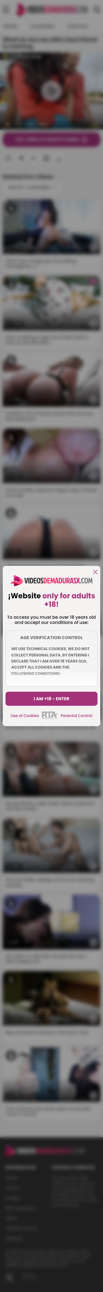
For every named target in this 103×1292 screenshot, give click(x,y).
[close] (95, 572)
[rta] (50, 718)
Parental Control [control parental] (76, 715)
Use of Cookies (25, 715)
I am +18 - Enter (51, 699)
